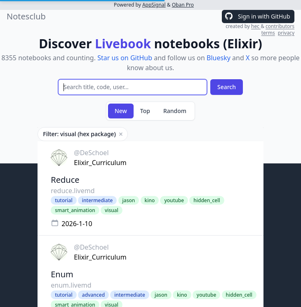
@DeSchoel (91, 152)
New (121, 111)
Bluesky (218, 57)
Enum (62, 274)
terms (268, 32)
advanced (93, 294)
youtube (174, 200)
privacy (286, 32)
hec (256, 26)
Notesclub (26, 16)
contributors (280, 26)
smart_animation (75, 210)
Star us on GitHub (124, 57)
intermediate (97, 200)
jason (128, 200)
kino (150, 200)
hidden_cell (206, 200)
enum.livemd (71, 285)
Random (174, 111)
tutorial (63, 200)
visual (111, 210)
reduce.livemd (72, 190)
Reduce (65, 179)
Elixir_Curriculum (100, 162)
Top (145, 111)
